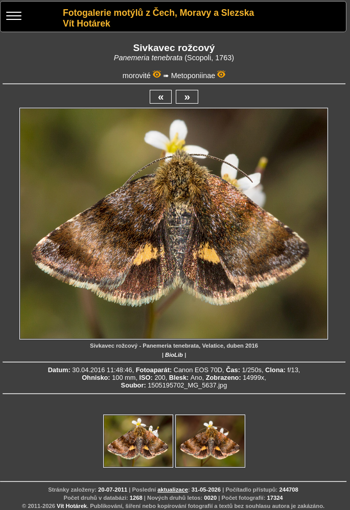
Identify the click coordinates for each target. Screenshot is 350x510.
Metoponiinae (193, 75)
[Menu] (14, 17)
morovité (137, 75)
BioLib (174, 355)
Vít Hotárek (72, 506)
